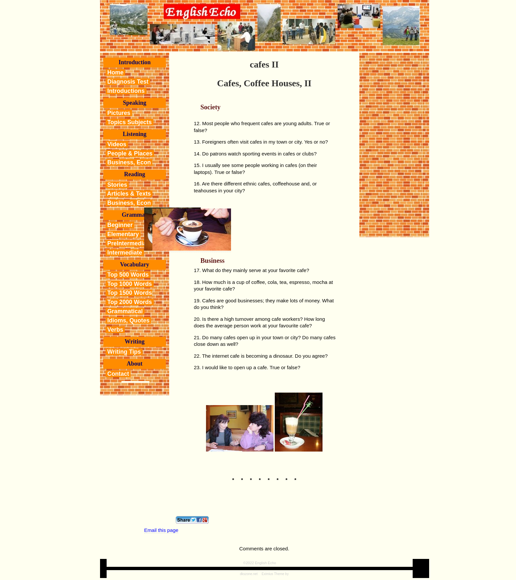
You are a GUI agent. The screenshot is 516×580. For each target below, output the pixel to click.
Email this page (161, 530)
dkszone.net (249, 574)
